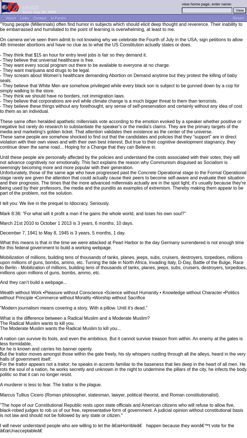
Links (24, 18)
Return (238, 18)
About (11, 18)
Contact (39, 18)
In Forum (58, 18)
